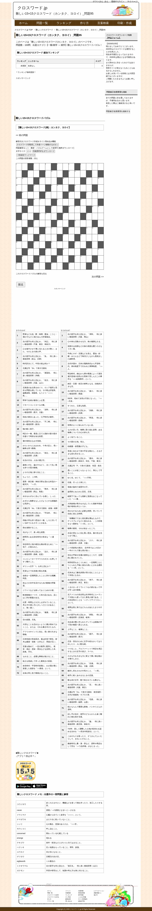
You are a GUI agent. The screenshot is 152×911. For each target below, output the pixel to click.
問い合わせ (68, 901)
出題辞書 (80, 891)
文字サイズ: (21, 151)
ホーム (23, 23)
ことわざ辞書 (82, 897)
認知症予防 (81, 901)
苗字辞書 (80, 895)
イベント (68, 891)
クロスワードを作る (53, 897)
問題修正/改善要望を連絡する (118, 111)
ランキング (64, 23)
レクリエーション (99, 891)
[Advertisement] (60, 98)
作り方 (84, 23)
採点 (20, 284)
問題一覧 (42, 23)
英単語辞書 (81, 893)
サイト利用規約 (82, 899)
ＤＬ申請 (68, 897)
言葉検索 (103, 23)
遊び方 (96, 895)
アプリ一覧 (50, 901)
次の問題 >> (98, 276)
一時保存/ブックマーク (26, 155)
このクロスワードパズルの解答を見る (31, 274)
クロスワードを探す (53, 895)
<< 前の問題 (22, 135)
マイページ (132, 1)
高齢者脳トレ (98, 893)
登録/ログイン (117, 1)
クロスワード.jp (32, 8)
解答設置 (68, 899)
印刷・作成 (124, 23)
